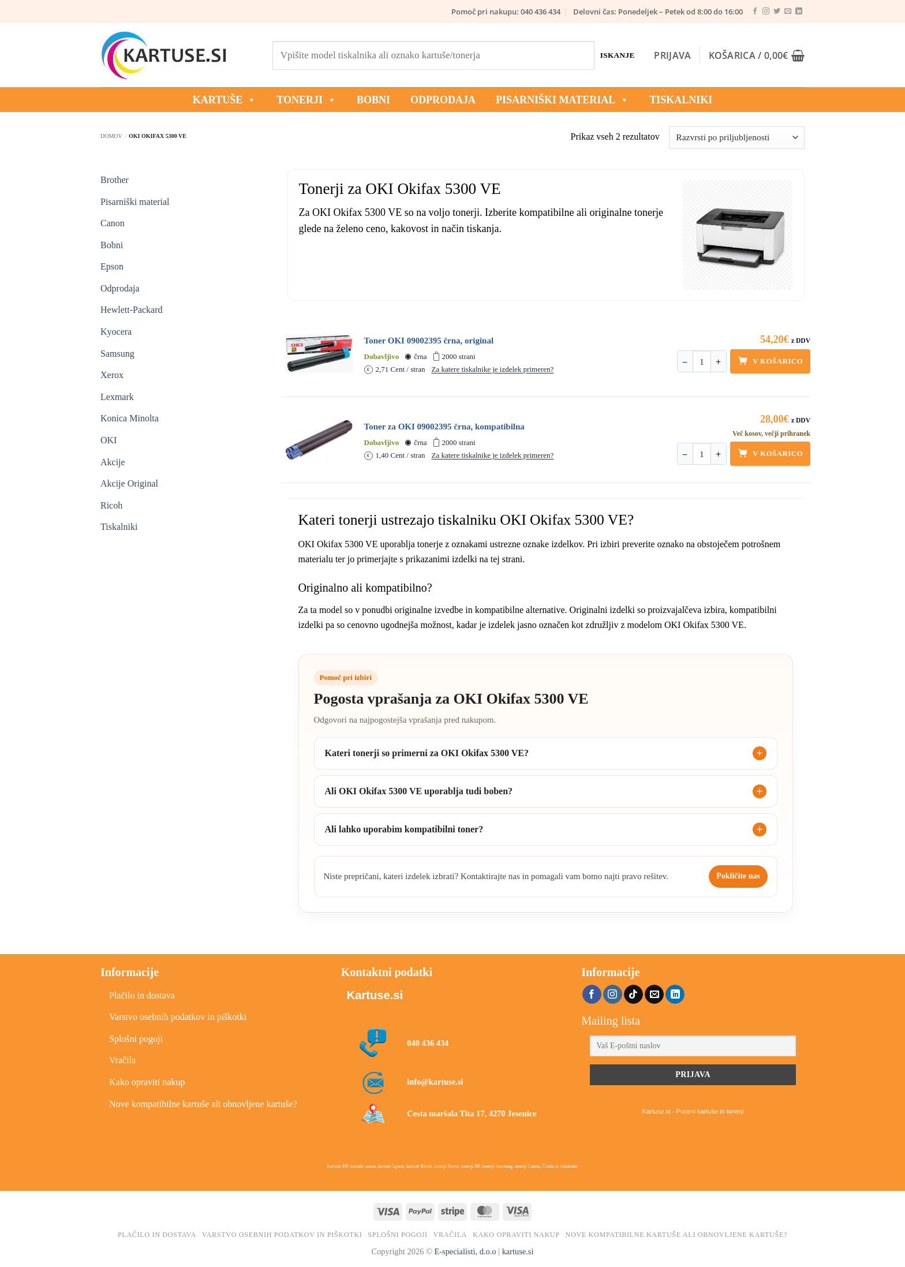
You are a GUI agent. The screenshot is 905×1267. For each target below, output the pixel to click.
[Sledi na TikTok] (633, 994)
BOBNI (373, 100)
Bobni (111, 245)
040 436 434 (427, 1043)
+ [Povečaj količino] (718, 362)
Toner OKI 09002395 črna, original (429, 340)
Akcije (112, 462)
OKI (108, 440)
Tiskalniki (680, 100)
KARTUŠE (224, 100)
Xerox (112, 375)
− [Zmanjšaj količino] (685, 362)
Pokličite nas (738, 876)
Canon (112, 223)
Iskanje (617, 55)
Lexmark (117, 397)
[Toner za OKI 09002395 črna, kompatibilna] (319, 439)
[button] (672, 55)
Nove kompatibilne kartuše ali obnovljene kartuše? (203, 1104)
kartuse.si (518, 1251)
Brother (114, 180)
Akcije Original (129, 483)
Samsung (117, 353)
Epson (112, 266)
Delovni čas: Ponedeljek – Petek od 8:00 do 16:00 (658, 11)
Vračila (122, 1060)
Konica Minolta (129, 418)
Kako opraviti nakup (147, 1082)
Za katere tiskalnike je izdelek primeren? (492, 369)
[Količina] (702, 362)
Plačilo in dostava (142, 995)
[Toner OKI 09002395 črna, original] (319, 353)
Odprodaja (120, 288)
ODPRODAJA (443, 100)
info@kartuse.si (435, 1081)
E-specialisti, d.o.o (465, 1251)
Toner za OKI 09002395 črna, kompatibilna (444, 426)
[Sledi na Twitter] (776, 12)
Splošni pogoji (136, 1039)
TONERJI (306, 100)
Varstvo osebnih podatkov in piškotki (177, 1017)
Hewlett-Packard (131, 310)
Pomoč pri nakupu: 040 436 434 (505, 11)
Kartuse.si (375, 995)
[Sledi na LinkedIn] (798, 12)
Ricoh (111, 505)
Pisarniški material (562, 100)
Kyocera (116, 332)
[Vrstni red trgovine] (737, 137)
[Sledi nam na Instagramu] (765, 12)
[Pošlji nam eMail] (787, 12)
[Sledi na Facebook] (754, 12)
